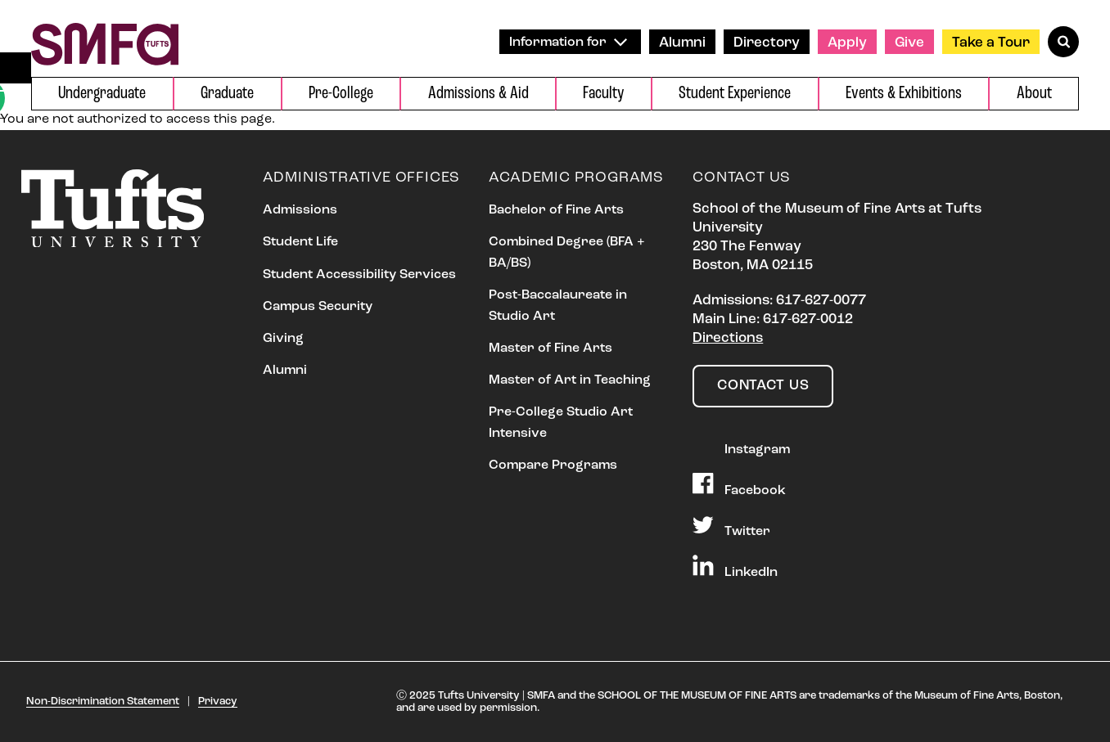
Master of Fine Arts (550, 348)
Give (909, 43)
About (1034, 93)
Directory (766, 43)
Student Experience (735, 93)
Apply (847, 43)
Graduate (227, 93)
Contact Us (763, 386)
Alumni (682, 43)
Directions (728, 338)
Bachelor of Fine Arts (556, 210)
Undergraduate (102, 93)
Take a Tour (991, 43)
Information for (568, 42)
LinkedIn (735, 567)
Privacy (217, 701)
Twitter (731, 526)
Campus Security (317, 306)
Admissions (300, 210)
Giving (283, 338)
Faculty (603, 93)
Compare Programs (553, 465)
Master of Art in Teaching (570, 380)
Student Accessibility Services (359, 274)
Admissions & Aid (478, 93)
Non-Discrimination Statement (102, 701)
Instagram (741, 444)
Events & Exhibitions (904, 93)
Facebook (739, 485)
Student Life (300, 242)
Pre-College (341, 93)
